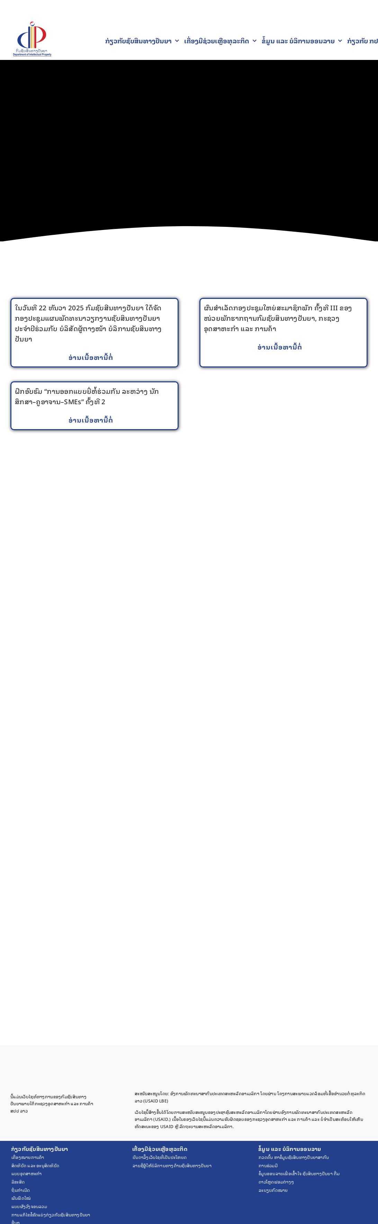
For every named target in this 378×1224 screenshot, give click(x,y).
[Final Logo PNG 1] (32, 24)
